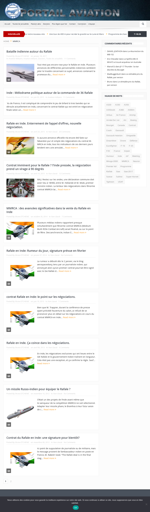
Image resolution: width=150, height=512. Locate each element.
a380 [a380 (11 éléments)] (121, 110)
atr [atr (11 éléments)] (124, 120)
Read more (59, 74)
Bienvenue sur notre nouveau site (34, 34)
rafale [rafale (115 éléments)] (109, 171)
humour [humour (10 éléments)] (110, 156)
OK (75, 508)
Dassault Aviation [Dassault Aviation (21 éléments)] (114, 135)
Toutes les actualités (20, 24)
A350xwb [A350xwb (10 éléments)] (110, 110)
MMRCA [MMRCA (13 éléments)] (125, 161)
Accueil (7, 24)
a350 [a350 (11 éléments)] (126, 104)
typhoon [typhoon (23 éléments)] (110, 182)
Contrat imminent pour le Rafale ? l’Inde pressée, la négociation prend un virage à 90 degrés (48, 167)
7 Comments (67, 216)
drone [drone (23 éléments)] (123, 140)
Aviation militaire (30, 58)
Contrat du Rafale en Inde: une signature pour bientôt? (43, 438)
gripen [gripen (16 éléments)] (127, 151)
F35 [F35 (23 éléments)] (108, 151)
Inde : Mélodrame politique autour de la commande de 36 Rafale (49, 93)
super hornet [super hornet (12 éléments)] (132, 176)
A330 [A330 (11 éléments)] (117, 104)
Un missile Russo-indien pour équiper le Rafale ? (38, 389)
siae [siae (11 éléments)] (118, 171)
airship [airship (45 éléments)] (132, 115)
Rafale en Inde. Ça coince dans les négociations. (38, 343)
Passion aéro (36, 24)
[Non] (146, 504)
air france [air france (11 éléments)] (120, 115)
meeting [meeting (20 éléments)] (136, 156)
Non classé (52, 131)
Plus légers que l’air (59, 24)
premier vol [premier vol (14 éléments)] (111, 166)
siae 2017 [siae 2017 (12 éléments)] (128, 171)
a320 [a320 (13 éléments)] (108, 104)
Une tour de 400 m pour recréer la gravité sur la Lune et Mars (80, 34)
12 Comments (64, 173)
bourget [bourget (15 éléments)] (110, 125)
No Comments (67, 255)
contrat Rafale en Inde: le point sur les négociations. (40, 297)
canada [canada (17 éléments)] (121, 125)
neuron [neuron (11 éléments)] (136, 161)
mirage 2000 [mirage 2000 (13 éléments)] (112, 161)
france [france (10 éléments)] (117, 151)
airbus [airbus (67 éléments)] (109, 115)
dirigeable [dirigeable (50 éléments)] (130, 135)
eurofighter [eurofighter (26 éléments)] (111, 146)
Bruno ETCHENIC (22, 56)
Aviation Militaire (16, 58)
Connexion (82, 24)
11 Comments (70, 58)
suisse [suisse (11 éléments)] (109, 176)
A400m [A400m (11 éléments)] (131, 110)
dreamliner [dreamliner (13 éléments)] (111, 140)
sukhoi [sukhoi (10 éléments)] (119, 176)
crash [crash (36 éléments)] (109, 130)
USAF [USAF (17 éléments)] (120, 182)
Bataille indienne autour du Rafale (29, 51)
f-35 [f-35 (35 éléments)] (131, 146)
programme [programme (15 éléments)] (125, 166)
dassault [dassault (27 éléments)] (120, 130)
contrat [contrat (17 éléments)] (132, 125)
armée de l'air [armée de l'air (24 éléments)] (113, 120)
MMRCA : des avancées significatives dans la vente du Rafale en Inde (48, 210)
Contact (72, 24)
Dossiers (46, 24)
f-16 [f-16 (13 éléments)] (123, 146)
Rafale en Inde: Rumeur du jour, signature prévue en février (46, 251)
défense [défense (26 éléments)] (133, 140)
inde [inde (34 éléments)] (120, 156)
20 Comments (64, 131)
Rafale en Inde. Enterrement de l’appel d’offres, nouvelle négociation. (43, 125)
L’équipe (91, 24)
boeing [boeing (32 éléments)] (133, 120)
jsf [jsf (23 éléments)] (127, 156)
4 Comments (64, 347)
